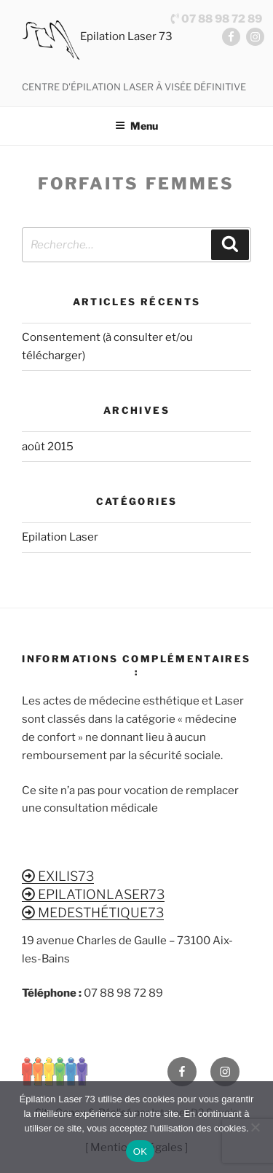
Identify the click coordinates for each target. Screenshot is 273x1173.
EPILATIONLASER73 (93, 894)
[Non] (255, 1127)
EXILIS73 (58, 876)
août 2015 (48, 446)
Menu (136, 125)
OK (140, 1151)
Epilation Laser (60, 537)
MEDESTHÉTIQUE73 (93, 912)
